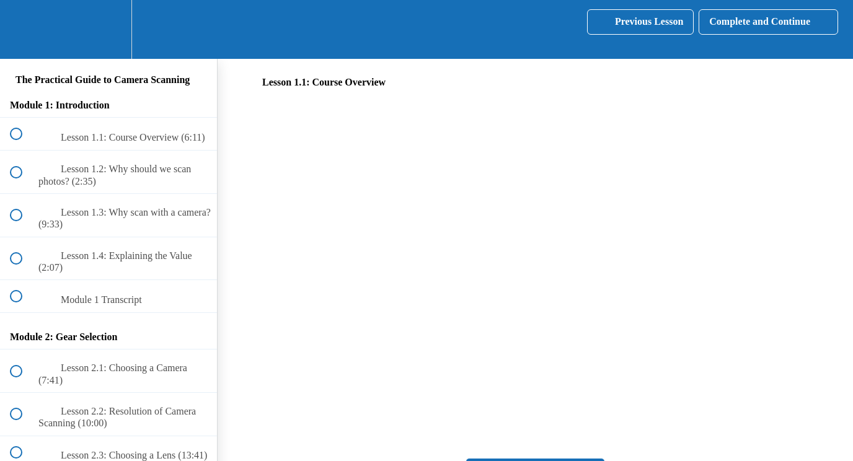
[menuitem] (108, 29)
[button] (23, 29)
